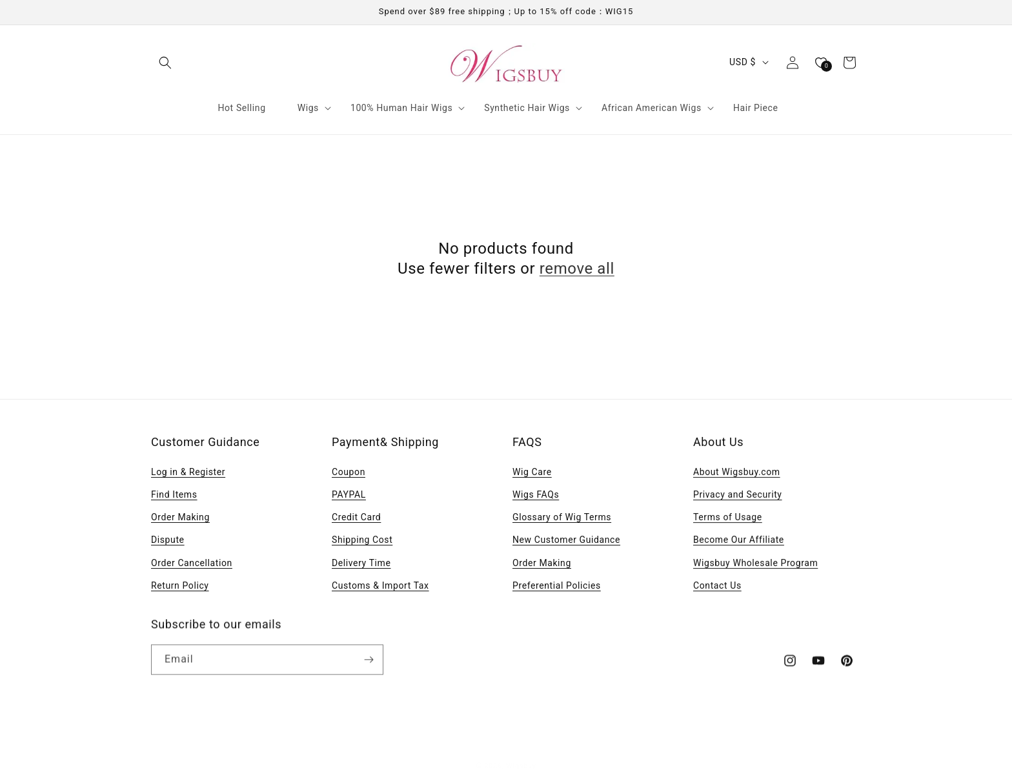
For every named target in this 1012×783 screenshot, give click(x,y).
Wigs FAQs (535, 494)
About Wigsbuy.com (736, 475)
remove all (577, 268)
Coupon (348, 472)
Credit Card (356, 517)
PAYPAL (349, 494)
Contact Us (717, 589)
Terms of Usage (727, 520)
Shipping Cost (362, 539)
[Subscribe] (368, 664)
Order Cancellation (191, 563)
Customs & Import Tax (380, 585)
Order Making (180, 517)
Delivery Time (361, 563)
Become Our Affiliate (738, 543)
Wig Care (532, 472)
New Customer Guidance (566, 539)
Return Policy (180, 585)
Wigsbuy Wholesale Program (755, 565)
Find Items (174, 494)
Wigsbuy (521, 761)
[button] (165, 62)
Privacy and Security (737, 498)
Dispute (168, 539)
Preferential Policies (556, 585)
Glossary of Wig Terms (561, 517)
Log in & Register (188, 472)
